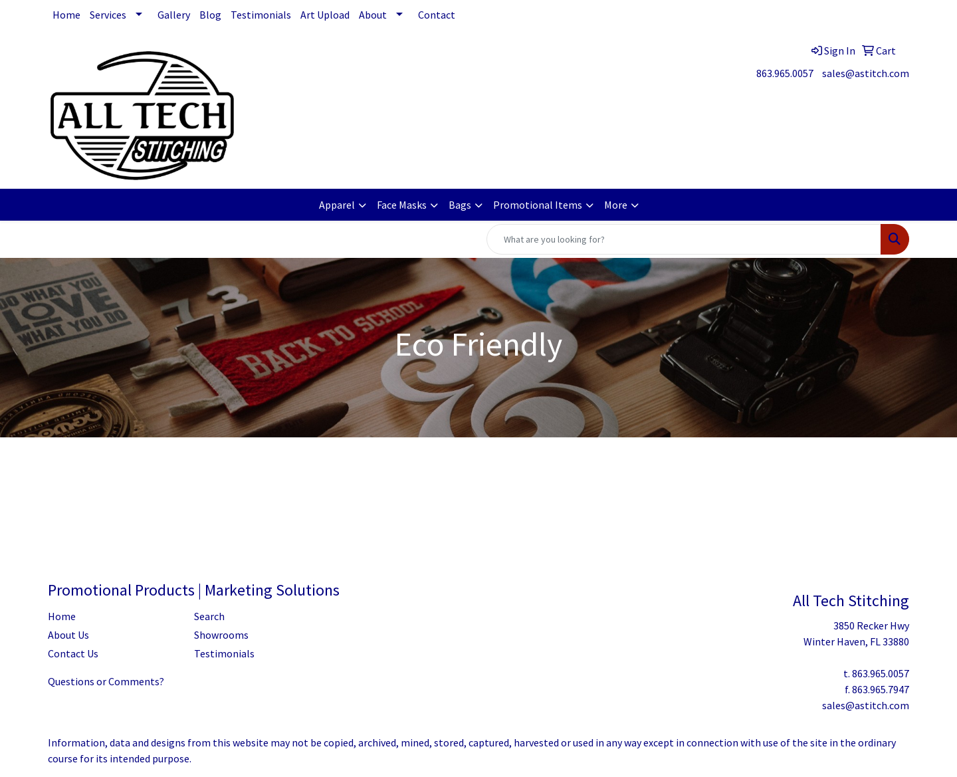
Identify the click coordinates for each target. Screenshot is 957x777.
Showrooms (221, 634)
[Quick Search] (683, 239)
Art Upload (325, 14)
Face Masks (402, 204)
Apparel (337, 204)
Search (209, 616)
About (373, 14)
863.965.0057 (784, 73)
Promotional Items (537, 204)
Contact (436, 14)
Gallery (174, 14)
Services (108, 14)
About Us (68, 634)
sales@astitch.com (865, 73)
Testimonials (261, 14)
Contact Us (73, 653)
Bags (460, 204)
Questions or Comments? (106, 681)
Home (66, 14)
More (615, 204)
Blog (210, 14)
